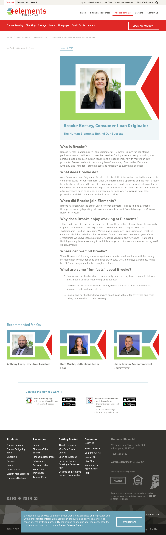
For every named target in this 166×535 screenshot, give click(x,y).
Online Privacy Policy (71, 525)
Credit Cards (78, 25)
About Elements (123, 13)
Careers (139, 13)
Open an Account (144, 26)
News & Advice (40, 38)
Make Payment (94, 2)
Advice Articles (40, 465)
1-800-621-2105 (118, 454)
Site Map (154, 529)
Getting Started (68, 439)
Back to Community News (22, 48)
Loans (52, 25)
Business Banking (16, 478)
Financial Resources (100, 13)
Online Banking (15, 25)
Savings (42, 25)
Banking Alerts (93, 453)
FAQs (87, 473)
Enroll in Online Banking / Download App (69, 464)
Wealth (34, 2)
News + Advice (92, 449)
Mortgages (63, 25)
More (90, 25)
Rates (83, 13)
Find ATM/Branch (145, 2)
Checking (31, 25)
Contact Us (152, 13)
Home (9, 38)
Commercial (22, 2)
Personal (10, 2)
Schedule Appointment (124, 2)
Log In (82, 2)
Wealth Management (18, 474)
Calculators (39, 461)
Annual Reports (41, 477)
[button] (156, 2)
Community (56, 38)
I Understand (129, 522)
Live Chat (108, 2)
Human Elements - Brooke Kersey (79, 38)
